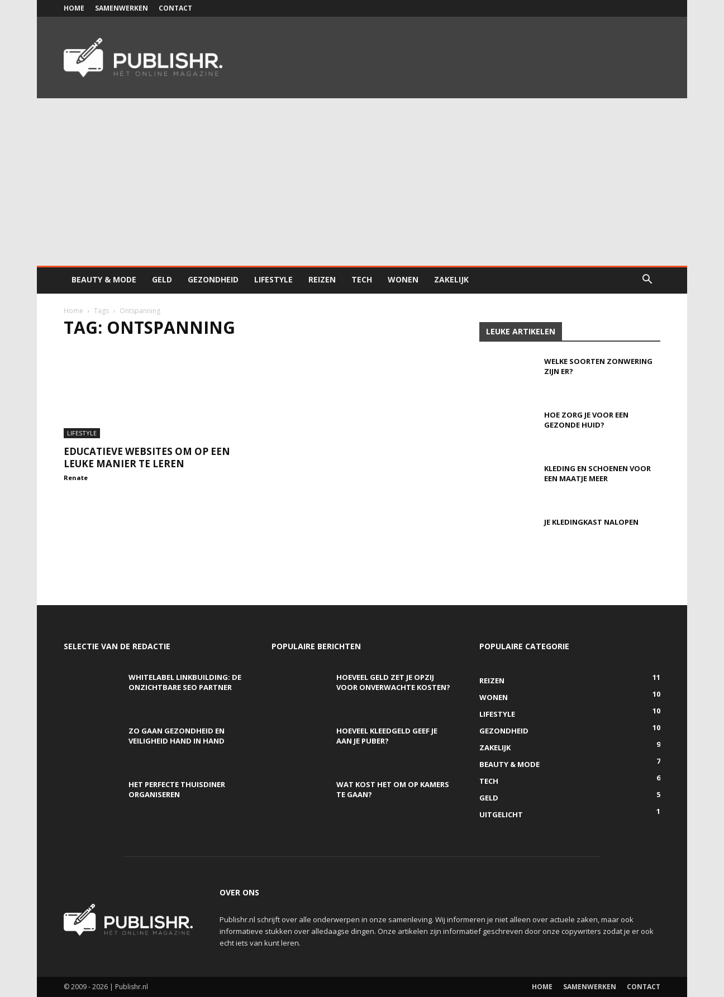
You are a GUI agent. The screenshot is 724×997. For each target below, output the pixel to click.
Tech (361, 279)
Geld (162, 279)
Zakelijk (451, 279)
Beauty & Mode (104, 279)
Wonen (403, 279)
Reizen (322, 279)
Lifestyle (273, 279)
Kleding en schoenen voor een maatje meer (597, 473)
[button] (647, 280)
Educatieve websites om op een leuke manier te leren (147, 457)
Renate (76, 477)
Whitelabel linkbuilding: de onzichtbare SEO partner (184, 682)
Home (74, 8)
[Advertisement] (362, 182)
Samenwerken (121, 8)
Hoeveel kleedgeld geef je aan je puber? (386, 736)
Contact (175, 8)
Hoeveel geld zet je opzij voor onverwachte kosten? (393, 682)
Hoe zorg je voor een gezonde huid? (586, 420)
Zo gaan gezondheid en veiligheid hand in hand (176, 736)
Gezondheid (213, 279)
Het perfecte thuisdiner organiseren (176, 789)
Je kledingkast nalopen (591, 522)
